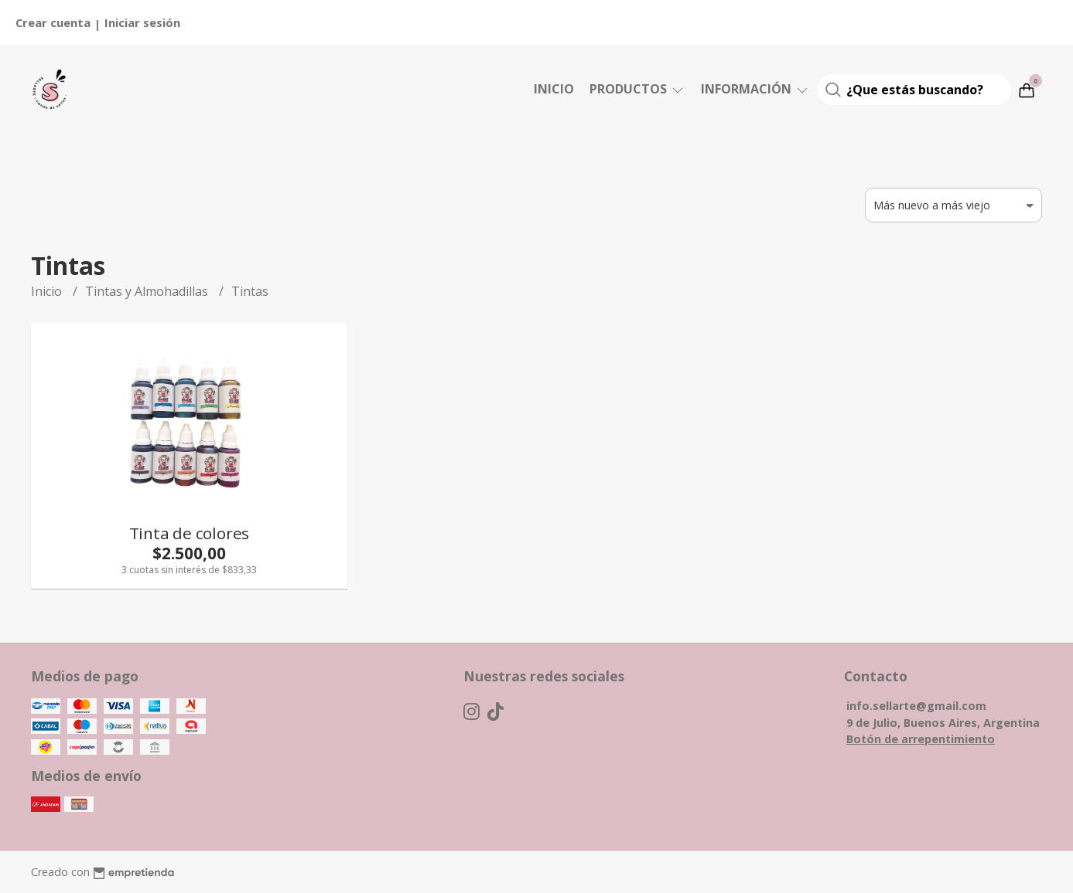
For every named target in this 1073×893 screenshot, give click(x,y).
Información (755, 88)
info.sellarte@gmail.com (916, 705)
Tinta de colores (189, 533)
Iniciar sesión (142, 22)
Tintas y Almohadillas (148, 291)
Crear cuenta (53, 22)
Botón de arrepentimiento (920, 739)
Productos (637, 88)
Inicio (554, 88)
